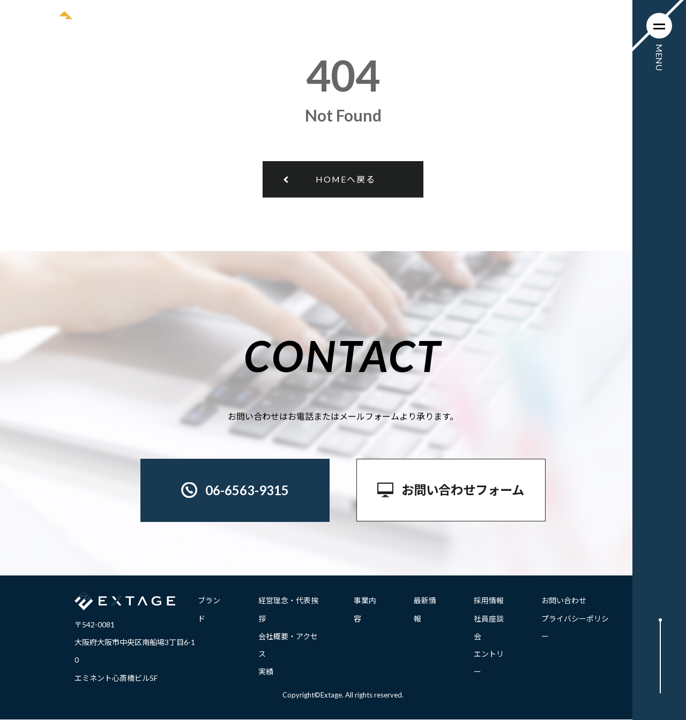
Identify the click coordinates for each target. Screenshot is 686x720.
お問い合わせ (563, 600)
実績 (265, 672)
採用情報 (489, 600)
